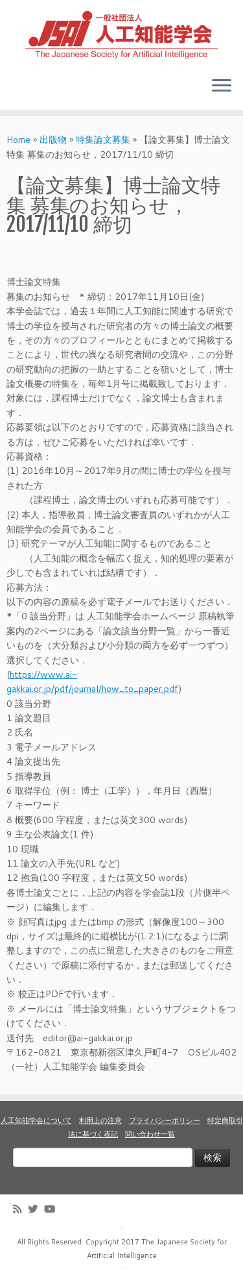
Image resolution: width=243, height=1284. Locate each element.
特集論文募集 (103, 139)
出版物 (53, 139)
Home (18, 139)
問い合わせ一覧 (150, 1134)
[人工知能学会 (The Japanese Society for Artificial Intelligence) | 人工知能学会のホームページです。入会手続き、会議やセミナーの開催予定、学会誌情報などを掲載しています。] (121, 33)
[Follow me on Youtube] (53, 1209)
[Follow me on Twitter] (36, 1209)
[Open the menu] (221, 86)
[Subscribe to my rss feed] (20, 1209)
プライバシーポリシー (164, 1120)
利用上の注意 (100, 1120)
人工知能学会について (36, 1120)
